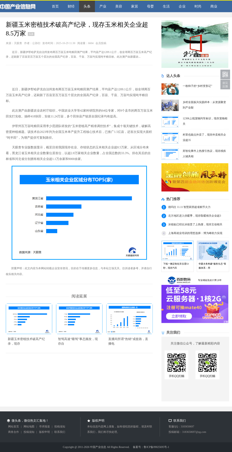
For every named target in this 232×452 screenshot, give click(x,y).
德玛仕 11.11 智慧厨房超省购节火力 (189, 207)
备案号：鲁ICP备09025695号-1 (151, 447)
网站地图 (29, 426)
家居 (133, 6)
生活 (165, 6)
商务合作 (13, 432)
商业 (213, 6)
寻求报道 (44, 426)
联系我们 (59, 432)
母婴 (149, 6)
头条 (86, 6)
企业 (181, 6)
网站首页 (13, 426)
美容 (117, 6)
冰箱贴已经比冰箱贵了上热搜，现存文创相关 (195, 224)
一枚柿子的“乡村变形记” (197, 86)
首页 (54, 6)
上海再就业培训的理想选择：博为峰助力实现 (195, 233)
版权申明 (44, 432)
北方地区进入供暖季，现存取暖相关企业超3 (194, 215)
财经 (70, 6)
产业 (102, 6)
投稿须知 (59, 426)
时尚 (197, 6)
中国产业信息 (22, 7)
